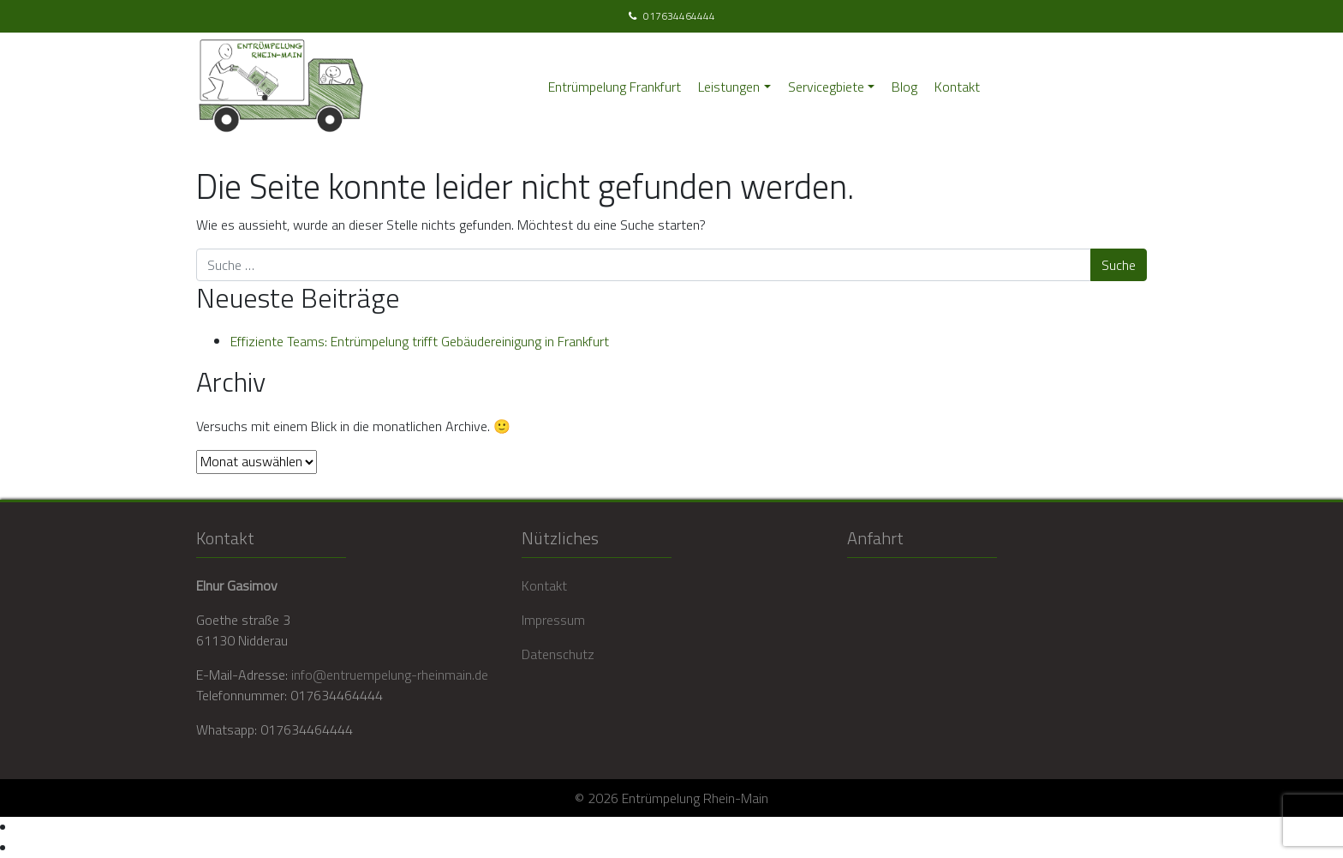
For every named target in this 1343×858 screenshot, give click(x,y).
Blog (904, 86)
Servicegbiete (826, 86)
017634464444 (679, 16)
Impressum (553, 619)
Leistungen (729, 86)
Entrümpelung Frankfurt (614, 86)
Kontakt (957, 86)
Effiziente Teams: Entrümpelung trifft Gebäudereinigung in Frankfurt (419, 341)
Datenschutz (558, 654)
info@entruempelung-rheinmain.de (389, 674)
